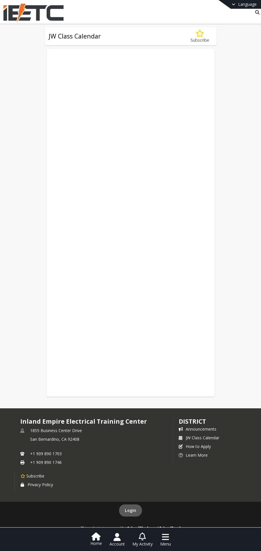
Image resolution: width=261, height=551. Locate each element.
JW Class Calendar (199, 437)
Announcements (197, 429)
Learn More (193, 455)
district (192, 421)
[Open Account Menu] (117, 539)
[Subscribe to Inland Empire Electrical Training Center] (32, 476)
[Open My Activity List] (142, 539)
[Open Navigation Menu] (165, 539)
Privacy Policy (37, 484)
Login (130, 510)
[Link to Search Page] (256, 12)
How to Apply (195, 446)
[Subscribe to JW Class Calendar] (200, 36)
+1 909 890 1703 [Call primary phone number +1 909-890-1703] (46, 453)
